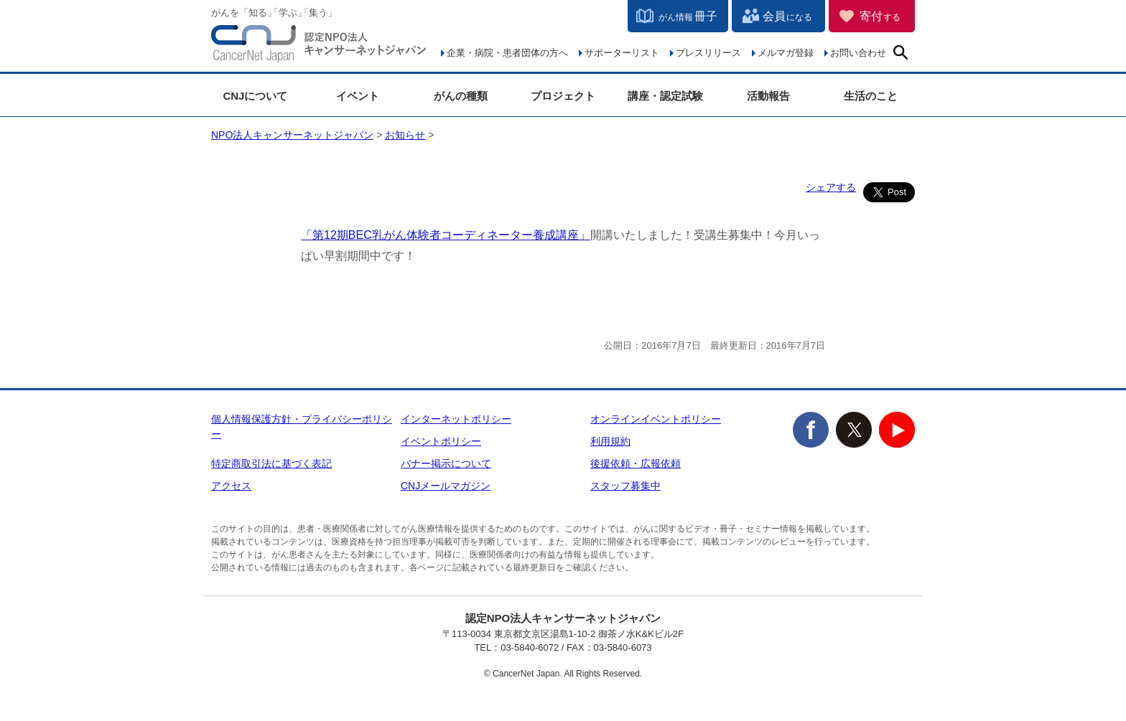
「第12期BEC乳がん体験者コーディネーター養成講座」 (445, 235)
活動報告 (768, 95)
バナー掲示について (446, 463)
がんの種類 (461, 95)
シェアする (831, 187)
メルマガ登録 (786, 52)
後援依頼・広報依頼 (635, 463)
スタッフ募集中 (625, 485)
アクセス (231, 485)
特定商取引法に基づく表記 (271, 463)
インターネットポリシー (456, 419)
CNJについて (255, 95)
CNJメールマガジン (445, 485)
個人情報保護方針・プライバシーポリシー (301, 426)
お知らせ (405, 135)
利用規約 (610, 441)
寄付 (880, 16)
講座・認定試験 (665, 95)
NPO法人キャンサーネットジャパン (319, 46)
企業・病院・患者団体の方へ (507, 52)
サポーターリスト (622, 52)
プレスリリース (708, 52)
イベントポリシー (441, 441)
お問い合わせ (858, 52)
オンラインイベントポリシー (655, 419)
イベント (357, 95)
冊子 (688, 16)
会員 (787, 16)
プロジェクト (563, 95)
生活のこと (871, 95)
